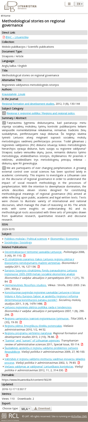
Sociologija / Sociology (18, 242)
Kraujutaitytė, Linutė (13, 94)
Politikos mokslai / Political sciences (25, 238)
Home (6, 15)
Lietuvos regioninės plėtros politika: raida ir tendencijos (38, 307)
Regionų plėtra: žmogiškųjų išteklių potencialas (33, 326)
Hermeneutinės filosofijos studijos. (26, 285)
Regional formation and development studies (28, 103)
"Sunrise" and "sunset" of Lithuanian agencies (32, 340)
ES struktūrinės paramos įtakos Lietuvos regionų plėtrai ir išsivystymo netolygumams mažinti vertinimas (39, 261)
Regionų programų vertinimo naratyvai (28, 333)
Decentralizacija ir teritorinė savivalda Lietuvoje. (33, 252)
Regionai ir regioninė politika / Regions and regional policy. (41, 113)
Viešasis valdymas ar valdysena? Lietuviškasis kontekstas (39, 366)
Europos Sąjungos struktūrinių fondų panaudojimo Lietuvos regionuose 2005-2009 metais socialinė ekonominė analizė (41, 272)
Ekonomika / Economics (64, 238)
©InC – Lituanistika (17, 37)
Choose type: (10, 408)
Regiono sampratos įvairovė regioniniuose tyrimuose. (37, 318)
